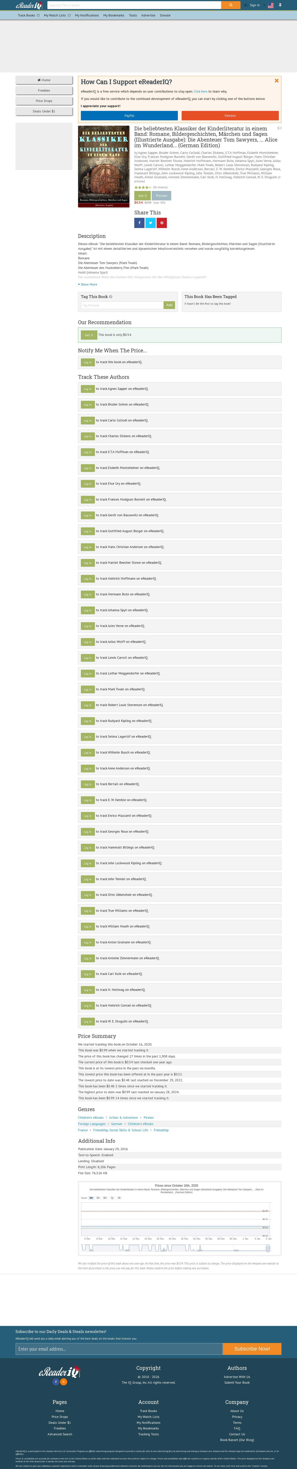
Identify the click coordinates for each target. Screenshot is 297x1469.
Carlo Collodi (189, 152)
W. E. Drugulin (267, 177)
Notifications (87, 15)
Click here (200, 91)
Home (44, 80)
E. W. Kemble (225, 169)
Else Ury (140, 156)
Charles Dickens (212, 152)
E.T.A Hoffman (235, 152)
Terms (237, 1422)
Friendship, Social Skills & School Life (120, 1130)
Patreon (230, 115)
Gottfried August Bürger (235, 156)
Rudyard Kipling (262, 165)
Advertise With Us (237, 1377)
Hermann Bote (223, 161)
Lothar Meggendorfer (180, 165)
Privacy (237, 1417)
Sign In (252, 5)
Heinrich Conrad (244, 177)
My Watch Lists (58, 15)
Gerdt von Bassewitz (201, 156)
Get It (142, 195)
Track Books (30, 15)
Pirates (149, 1117)
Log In (87, 362)
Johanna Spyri (244, 161)
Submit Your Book (237, 1382)
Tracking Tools (148, 1434)
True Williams (249, 173)
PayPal (129, 115)
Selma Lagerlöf (145, 169)
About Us (237, 1411)
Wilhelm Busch (169, 169)
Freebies (44, 90)
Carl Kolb (207, 177)
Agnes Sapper (147, 152)
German (116, 1124)
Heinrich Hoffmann (197, 161)
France (83, 1130)
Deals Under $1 (44, 111)
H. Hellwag (223, 177)
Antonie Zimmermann (183, 177)
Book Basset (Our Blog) (237, 1440)
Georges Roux (270, 169)
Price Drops (44, 101)
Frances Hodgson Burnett (166, 156)
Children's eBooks (91, 1117)
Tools (133, 15)
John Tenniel (204, 173)
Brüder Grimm (169, 152)
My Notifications (148, 1422)
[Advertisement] (148, 45)
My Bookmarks (148, 1428)
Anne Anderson (192, 169)
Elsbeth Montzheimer (262, 152)
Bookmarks (113, 15)
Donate (165, 15)
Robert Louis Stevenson (232, 165)
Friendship (161, 1130)
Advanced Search (60, 1434)
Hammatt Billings (147, 173)
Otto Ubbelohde (226, 173)
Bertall (209, 169)
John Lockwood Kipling (178, 173)
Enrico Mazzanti (247, 169)
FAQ (237, 1428)
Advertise (148, 15)
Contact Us (237, 1434)
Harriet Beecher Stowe (165, 161)
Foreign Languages (92, 1124)
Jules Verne (263, 161)
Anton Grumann (156, 177)
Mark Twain (205, 165)
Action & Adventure (123, 1117)
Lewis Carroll (153, 165)
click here (230, 1465)
